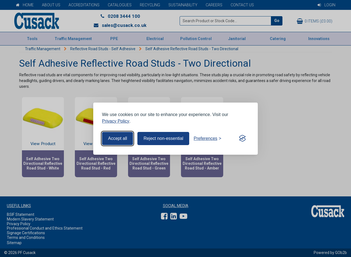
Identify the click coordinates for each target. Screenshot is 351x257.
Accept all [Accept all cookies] (117, 138)
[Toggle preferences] (207, 138)
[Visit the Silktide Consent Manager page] (242, 138)
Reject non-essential (163, 138)
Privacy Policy (115, 121)
